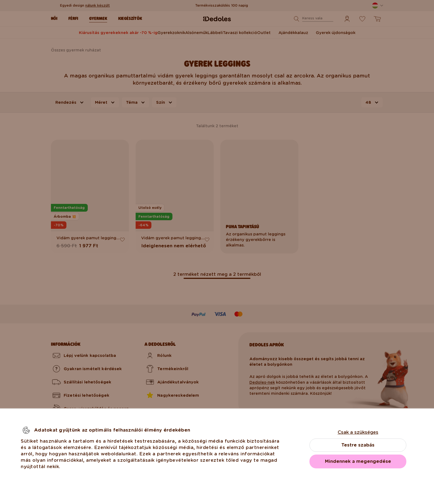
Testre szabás (357, 445)
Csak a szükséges (358, 432)
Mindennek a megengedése (358, 461)
